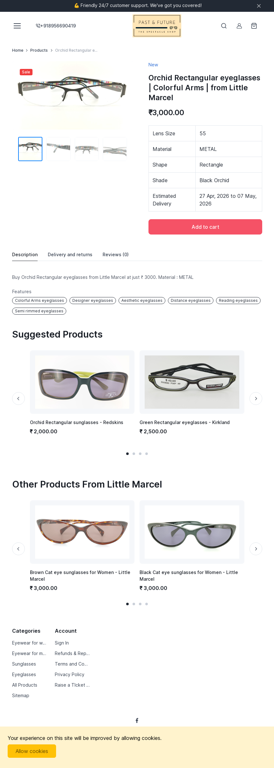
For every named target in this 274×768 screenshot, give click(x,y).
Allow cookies (32, 751)
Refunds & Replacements (72, 653)
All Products (24, 685)
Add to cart (205, 227)
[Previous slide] (18, 398)
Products (39, 50)
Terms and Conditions (72, 664)
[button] (127, 453)
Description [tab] (25, 254)
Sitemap (20, 695)
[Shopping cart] (254, 26)
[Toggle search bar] (224, 26)
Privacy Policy (69, 674)
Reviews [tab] (116, 254)
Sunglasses (24, 664)
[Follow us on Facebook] (137, 720)
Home (17, 50)
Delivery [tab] (70, 254)
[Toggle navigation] (17, 26)
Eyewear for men (29, 653)
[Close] (259, 6)
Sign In (62, 642)
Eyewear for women (29, 642)
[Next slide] (255, 398)
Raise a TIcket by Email (72, 685)
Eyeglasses (24, 674)
